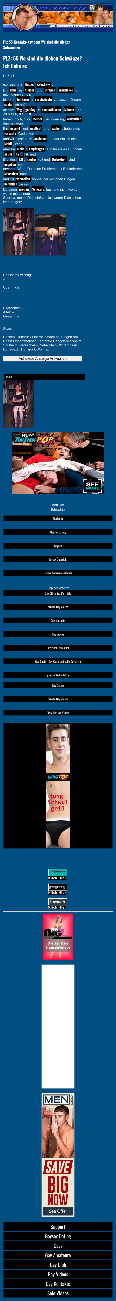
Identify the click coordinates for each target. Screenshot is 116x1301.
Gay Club (58, 1264)
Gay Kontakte (58, 620)
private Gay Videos (58, 607)
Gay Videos (58, 634)
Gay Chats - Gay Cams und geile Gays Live (58, 661)
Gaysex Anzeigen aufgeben (58, 573)
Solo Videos (57, 1293)
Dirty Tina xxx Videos (58, 712)
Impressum (58, 505)
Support (58, 1226)
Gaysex (58, 545)
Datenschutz (58, 509)
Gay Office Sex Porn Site (58, 593)
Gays (58, 1245)
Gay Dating (58, 685)
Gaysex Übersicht (58, 559)
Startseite (58, 518)
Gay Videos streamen (57, 647)
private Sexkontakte (58, 675)
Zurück (8, 376)
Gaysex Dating (58, 532)
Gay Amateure (58, 1255)
